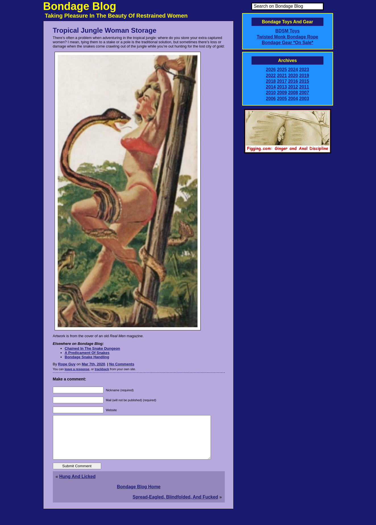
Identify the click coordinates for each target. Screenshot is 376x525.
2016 (293, 81)
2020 (293, 75)
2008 (293, 92)
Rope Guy (66, 364)
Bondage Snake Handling (87, 357)
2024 (293, 69)
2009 (282, 92)
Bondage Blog (80, 6)
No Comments (121, 364)
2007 (304, 92)
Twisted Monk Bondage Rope (287, 36)
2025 (282, 69)
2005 (282, 98)
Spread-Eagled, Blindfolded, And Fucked (175, 505)
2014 (271, 87)
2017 (282, 81)
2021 (282, 75)
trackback (102, 369)
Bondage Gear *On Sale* (287, 42)
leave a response (77, 369)
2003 (304, 98)
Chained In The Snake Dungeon (92, 348)
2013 (282, 87)
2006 (271, 98)
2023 (304, 69)
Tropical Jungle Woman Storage (105, 30)
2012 (293, 87)
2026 (271, 69)
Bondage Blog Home (138, 495)
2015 (304, 81)
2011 (304, 87)
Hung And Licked (77, 485)
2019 (304, 75)
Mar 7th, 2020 (93, 364)
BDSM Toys (287, 30)
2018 (271, 81)
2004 (293, 98)
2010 (271, 92)
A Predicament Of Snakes (87, 353)
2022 (271, 75)
